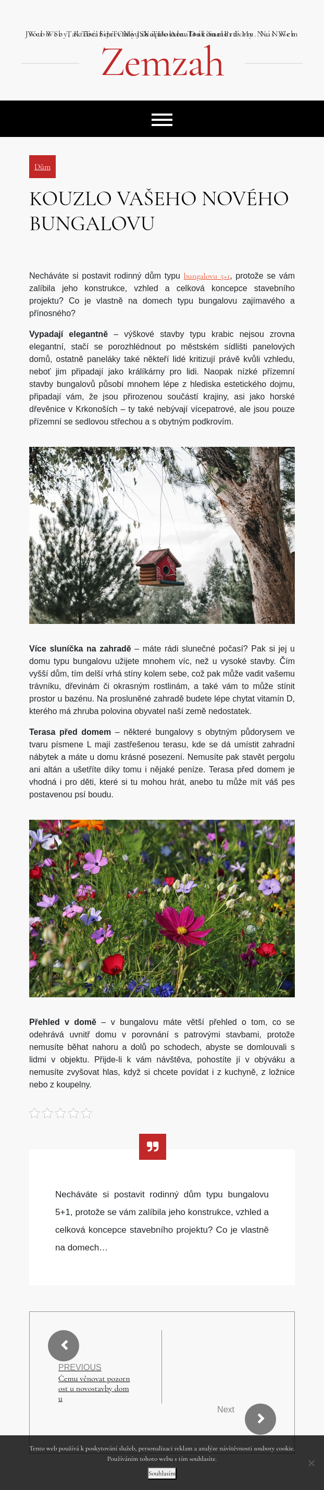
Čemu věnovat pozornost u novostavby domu (94, 1389)
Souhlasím (162, 1473)
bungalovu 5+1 (207, 276)
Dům (42, 166)
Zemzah (162, 62)
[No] (311, 1463)
